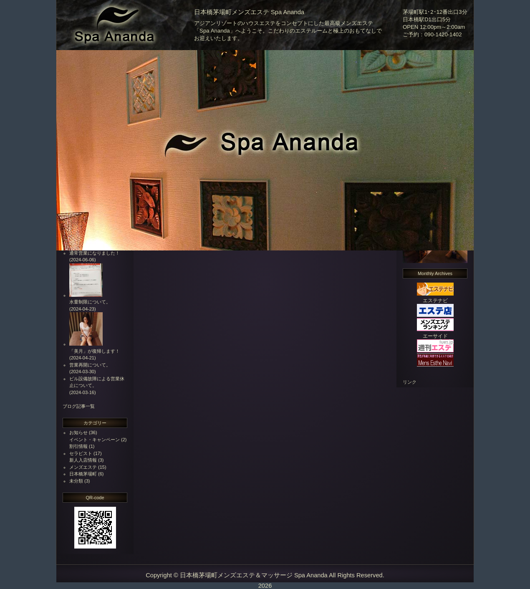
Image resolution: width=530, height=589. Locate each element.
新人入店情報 (83, 460)
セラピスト (80, 453)
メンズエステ (83, 467)
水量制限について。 (90, 301)
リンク (409, 381)
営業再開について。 (90, 364)
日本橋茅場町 (83, 473)
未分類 (76, 480)
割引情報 (78, 446)
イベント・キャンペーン (94, 439)
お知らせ (78, 432)
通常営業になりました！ (94, 252)
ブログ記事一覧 (79, 406)
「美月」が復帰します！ (94, 351)
